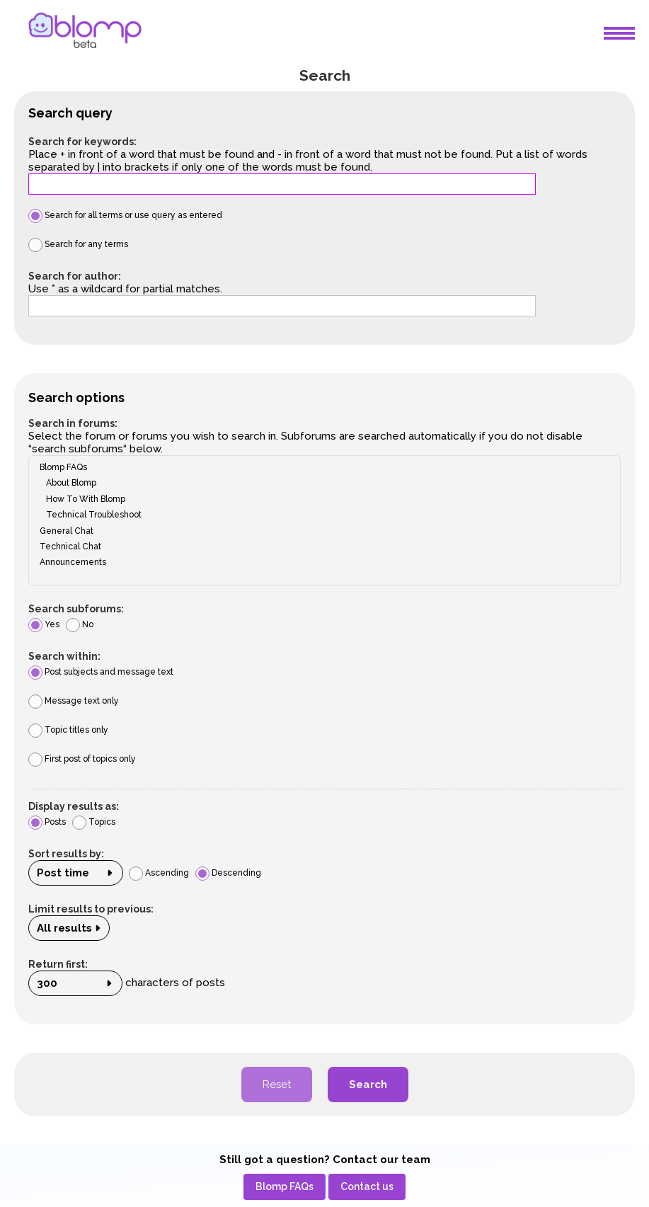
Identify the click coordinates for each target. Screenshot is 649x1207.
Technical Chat (320, 546)
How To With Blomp (320, 499)
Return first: (58, 964)
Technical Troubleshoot (320, 514)
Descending (228, 873)
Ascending (159, 873)
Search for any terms (78, 244)
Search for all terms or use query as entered (125, 215)
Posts (47, 822)
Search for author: (74, 276)
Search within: (64, 656)
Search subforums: (76, 608)
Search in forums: (72, 423)
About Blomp (320, 483)
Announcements (320, 562)
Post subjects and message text (100, 672)
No (79, 624)
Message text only (73, 701)
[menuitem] (284, 1187)
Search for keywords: (82, 141)
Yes (43, 624)
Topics (93, 822)
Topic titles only (68, 730)
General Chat (320, 531)
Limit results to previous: (91, 909)
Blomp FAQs (320, 467)
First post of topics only (82, 759)
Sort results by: (66, 853)
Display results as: (73, 806)
